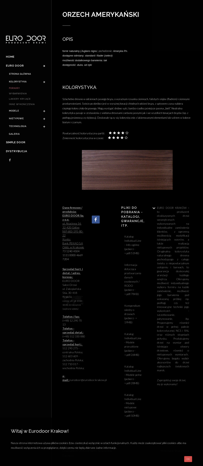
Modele (14, 111)
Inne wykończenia (22, 104)
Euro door (15, 65)
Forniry (14, 88)
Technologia (17, 126)
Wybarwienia (18, 93)
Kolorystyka (18, 81)
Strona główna (20, 74)
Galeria (14, 134)
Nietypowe (16, 118)
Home (10, 56)
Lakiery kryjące (20, 99)
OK (188, 458)
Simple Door (15, 142)
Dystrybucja (16, 151)
